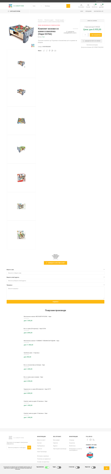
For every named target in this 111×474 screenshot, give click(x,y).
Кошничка (72, 443)
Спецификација (55, 255)
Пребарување (41, 446)
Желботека (72, 446)
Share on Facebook (47, 51)
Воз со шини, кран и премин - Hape (33, 377)
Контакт (55, 258)
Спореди (88, 7)
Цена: (86, 29)
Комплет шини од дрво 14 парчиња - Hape (35, 413)
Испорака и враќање (43, 456)
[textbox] (54, 6)
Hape (43, 37)
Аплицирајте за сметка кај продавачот (75, 449)
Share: (40, 50)
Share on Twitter (44, 51)
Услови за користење (43, 462)
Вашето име (10, 269)
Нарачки (55, 443)
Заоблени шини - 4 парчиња (31, 353)
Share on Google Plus (52, 51)
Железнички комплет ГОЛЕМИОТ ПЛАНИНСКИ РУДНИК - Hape (41, 340)
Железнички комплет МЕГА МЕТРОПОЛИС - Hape (37, 316)
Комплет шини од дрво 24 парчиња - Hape (35, 401)
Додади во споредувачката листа (70, 32)
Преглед (55, 254)
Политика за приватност (44, 459)
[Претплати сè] (17, 447)
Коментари (55, 257)
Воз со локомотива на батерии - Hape (34, 365)
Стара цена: (88, 27)
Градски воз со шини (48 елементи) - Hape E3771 (37, 389)
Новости (39, 448)
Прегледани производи (59, 448)
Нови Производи (42, 451)
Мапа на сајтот (41, 440)
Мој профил (81, 7)
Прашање (9, 285)
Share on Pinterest (49, 51)
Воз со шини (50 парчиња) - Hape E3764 (35, 328)
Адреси (55, 446)
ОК (106, 468)
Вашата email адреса (13, 277)
